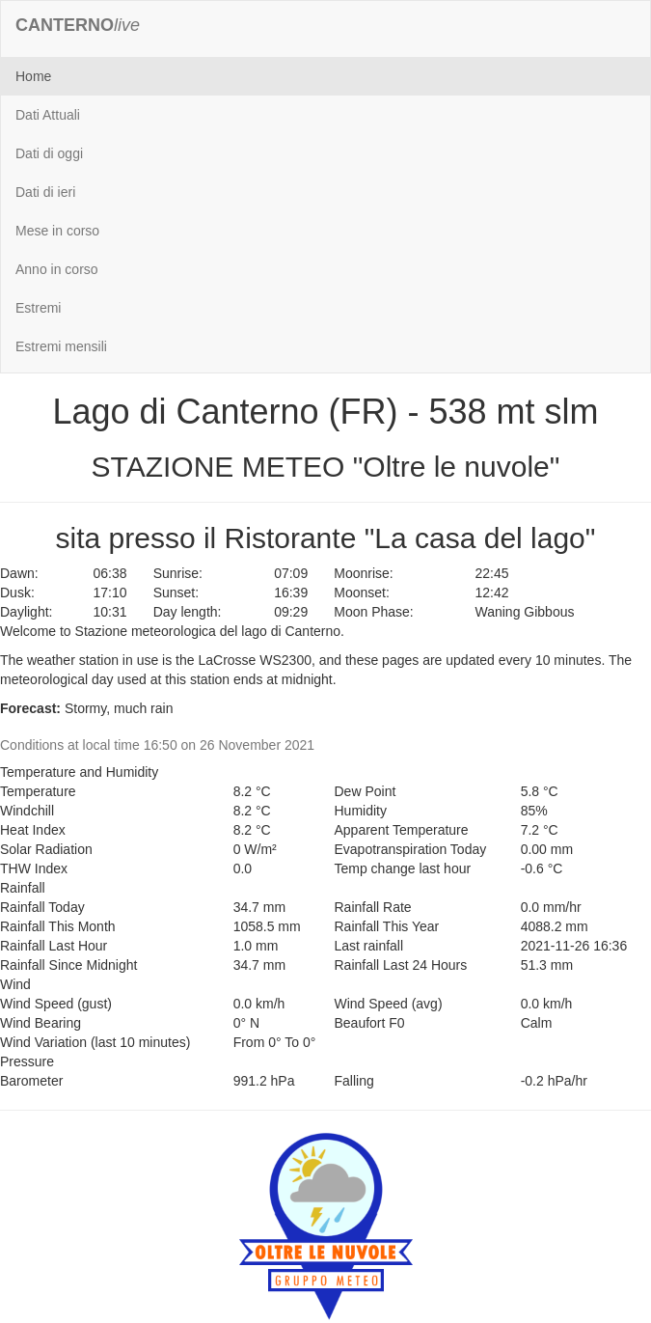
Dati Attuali (47, 115)
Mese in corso (57, 230)
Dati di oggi (49, 153)
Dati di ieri (45, 192)
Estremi (38, 308)
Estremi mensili (61, 346)
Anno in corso (56, 269)
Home (33, 76)
